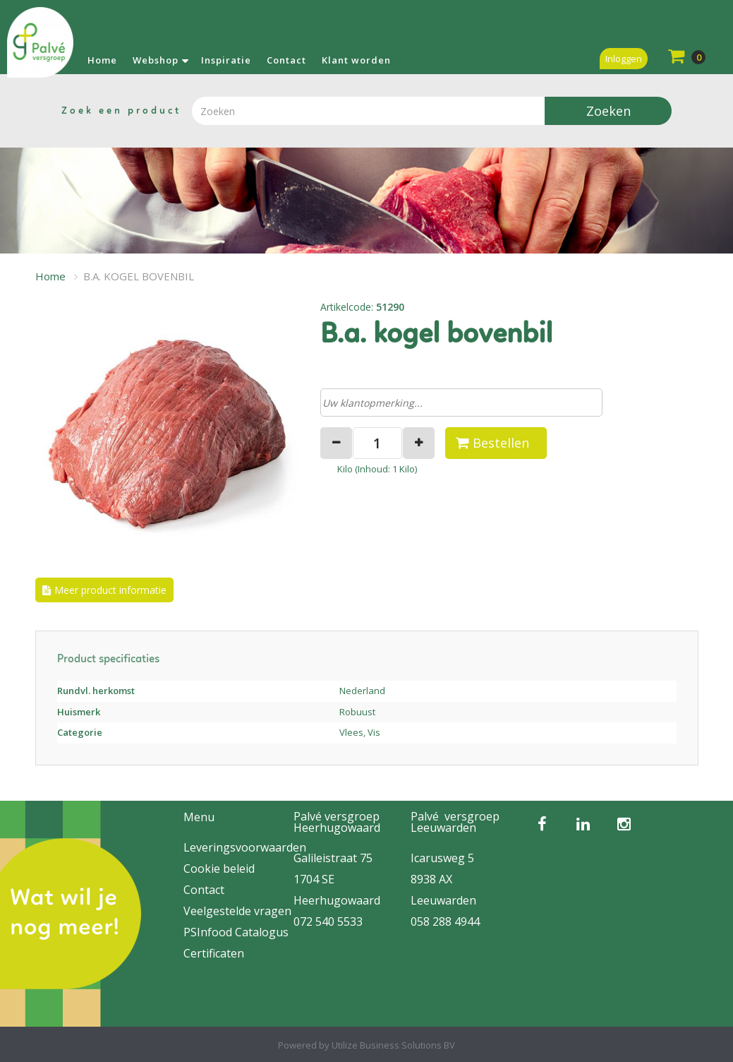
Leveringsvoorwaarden (244, 847)
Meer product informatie (110, 590)
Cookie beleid (219, 868)
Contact (286, 60)
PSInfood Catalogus (236, 932)
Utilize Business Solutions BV (393, 1045)
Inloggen (623, 58)
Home (102, 60)
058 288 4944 (445, 921)
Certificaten (213, 953)
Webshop (155, 60)
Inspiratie (226, 60)
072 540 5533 (328, 921)
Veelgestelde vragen (237, 911)
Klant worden (356, 60)
